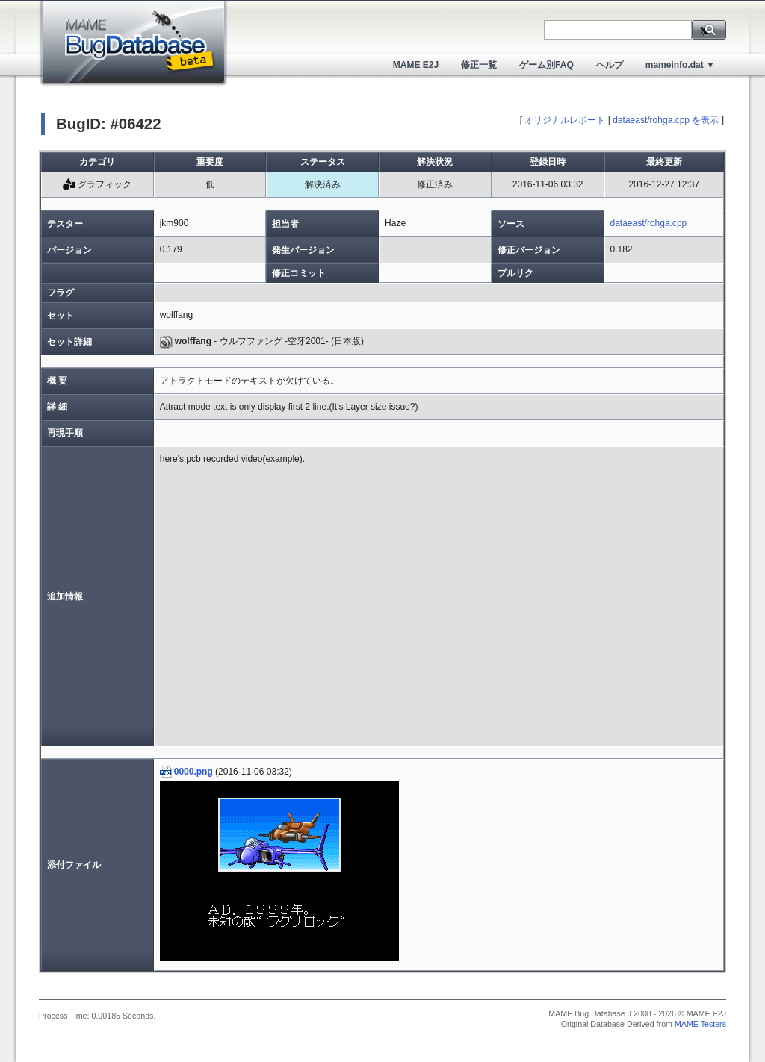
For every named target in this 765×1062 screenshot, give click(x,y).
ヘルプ (609, 65)
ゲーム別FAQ (546, 65)
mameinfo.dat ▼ (680, 65)
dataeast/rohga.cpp (648, 223)
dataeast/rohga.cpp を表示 (666, 120)
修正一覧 (479, 65)
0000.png (186, 771)
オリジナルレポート (564, 120)
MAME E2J (416, 65)
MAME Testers (700, 1023)
